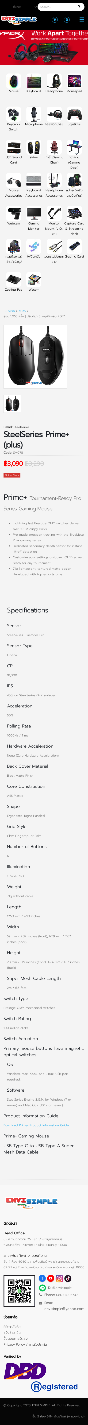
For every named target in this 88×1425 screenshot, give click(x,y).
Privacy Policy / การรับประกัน (25, 1344)
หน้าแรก (10, 311)
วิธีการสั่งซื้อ (12, 1326)
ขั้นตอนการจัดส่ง (16, 1338)
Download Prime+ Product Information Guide (36, 1125)
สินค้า (22, 311)
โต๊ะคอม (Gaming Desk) (74, 157)
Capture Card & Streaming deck (74, 223)
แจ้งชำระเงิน (12, 1332)
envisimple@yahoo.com (64, 1308)
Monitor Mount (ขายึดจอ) (54, 223)
